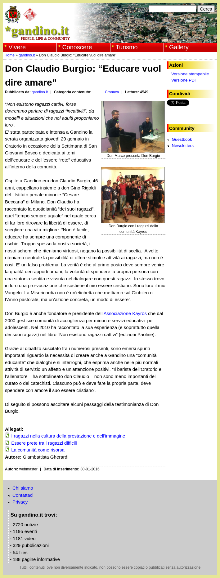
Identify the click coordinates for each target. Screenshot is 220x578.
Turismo (127, 47)
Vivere (17, 47)
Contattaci (23, 495)
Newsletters (183, 145)
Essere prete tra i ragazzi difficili (44, 443)
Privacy (20, 502)
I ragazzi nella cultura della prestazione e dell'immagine (68, 435)
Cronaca (112, 92)
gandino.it (27, 55)
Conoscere (77, 47)
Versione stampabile (190, 74)
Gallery (179, 47)
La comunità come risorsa (38, 449)
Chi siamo (22, 488)
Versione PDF (184, 80)
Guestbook (182, 139)
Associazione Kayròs (125, 313)
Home (10, 55)
